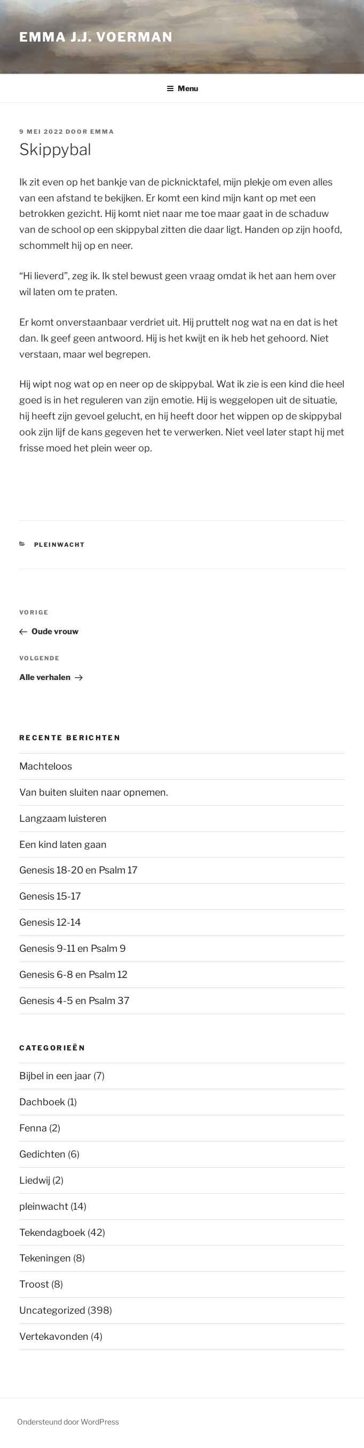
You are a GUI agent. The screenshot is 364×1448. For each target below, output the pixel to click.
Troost (34, 1284)
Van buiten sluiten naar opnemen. (93, 792)
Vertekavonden (54, 1336)
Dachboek (42, 1101)
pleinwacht (60, 544)
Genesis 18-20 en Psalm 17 (78, 870)
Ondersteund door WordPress (68, 1421)
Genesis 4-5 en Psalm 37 (74, 1000)
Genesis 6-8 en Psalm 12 (73, 974)
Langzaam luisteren (63, 818)
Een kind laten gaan (63, 844)
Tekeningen (45, 1258)
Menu (182, 88)
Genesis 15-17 (50, 896)
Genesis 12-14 (50, 922)
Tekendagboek (52, 1232)
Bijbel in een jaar (55, 1075)
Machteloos (45, 766)
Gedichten (42, 1154)
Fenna (33, 1128)
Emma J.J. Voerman (96, 37)
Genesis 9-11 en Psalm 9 (72, 948)
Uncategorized (52, 1310)
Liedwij (34, 1180)
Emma (102, 131)
